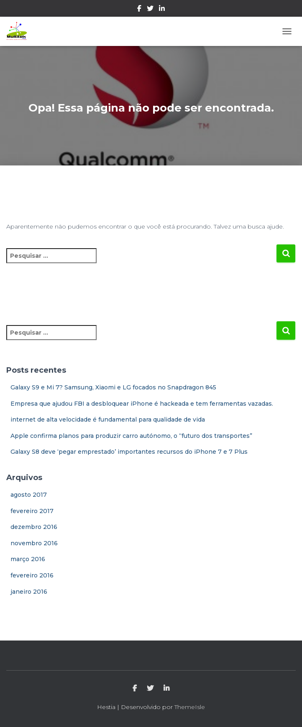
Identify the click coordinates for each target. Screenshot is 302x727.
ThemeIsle (189, 707)
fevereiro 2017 (32, 511)
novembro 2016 (34, 543)
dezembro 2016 (33, 527)
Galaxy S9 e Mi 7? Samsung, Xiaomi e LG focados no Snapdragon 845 (113, 387)
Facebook (139, 9)
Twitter (150, 9)
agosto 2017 (28, 494)
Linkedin (162, 9)
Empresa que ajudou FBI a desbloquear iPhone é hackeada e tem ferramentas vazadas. (141, 403)
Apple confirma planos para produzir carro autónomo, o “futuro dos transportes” (131, 436)
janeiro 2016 (28, 591)
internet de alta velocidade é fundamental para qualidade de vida (107, 419)
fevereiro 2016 (32, 575)
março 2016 (27, 559)
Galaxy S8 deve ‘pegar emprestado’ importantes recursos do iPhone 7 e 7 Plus (129, 451)
